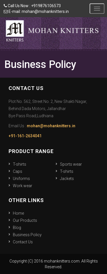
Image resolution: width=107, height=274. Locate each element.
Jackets (67, 178)
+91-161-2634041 (25, 136)
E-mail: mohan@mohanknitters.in (36, 11)
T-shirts (19, 164)
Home (18, 213)
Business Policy (27, 234)
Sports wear (71, 164)
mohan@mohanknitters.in (51, 126)
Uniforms (21, 178)
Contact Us (23, 242)
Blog (17, 227)
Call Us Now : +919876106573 (32, 5)
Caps (17, 171)
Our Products (25, 220)
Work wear (22, 185)
